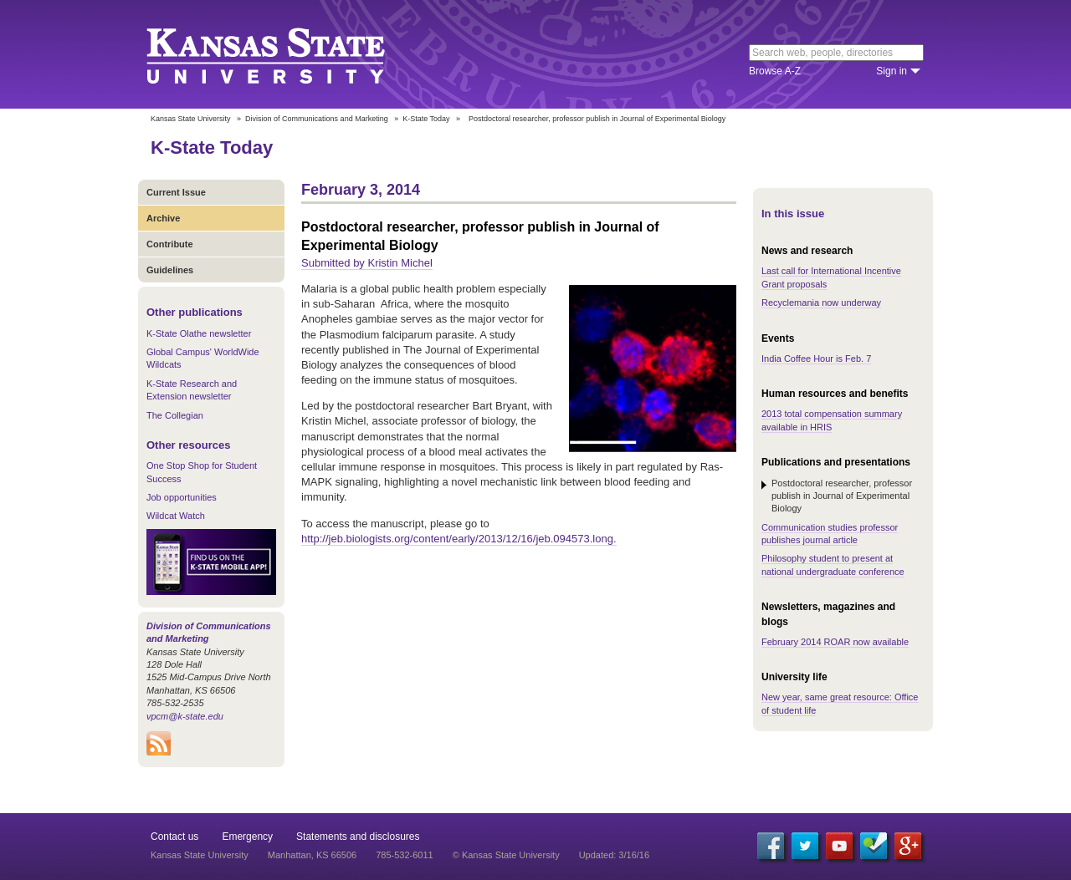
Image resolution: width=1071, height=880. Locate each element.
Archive (163, 218)
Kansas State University (286, 54)
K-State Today (425, 118)
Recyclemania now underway (821, 303)
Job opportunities (181, 497)
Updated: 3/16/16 (614, 855)
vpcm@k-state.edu (184, 716)
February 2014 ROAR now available (835, 642)
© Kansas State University (506, 855)
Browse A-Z (775, 71)
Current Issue (176, 192)
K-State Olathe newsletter (198, 333)
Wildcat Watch (175, 516)
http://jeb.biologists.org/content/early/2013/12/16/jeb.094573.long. (459, 538)
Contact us (174, 836)
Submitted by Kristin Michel (367, 263)
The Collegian (174, 415)
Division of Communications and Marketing (316, 118)
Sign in (891, 71)
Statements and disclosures (357, 836)
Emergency (247, 836)
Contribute (169, 244)
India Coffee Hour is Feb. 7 (816, 359)
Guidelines (169, 270)
